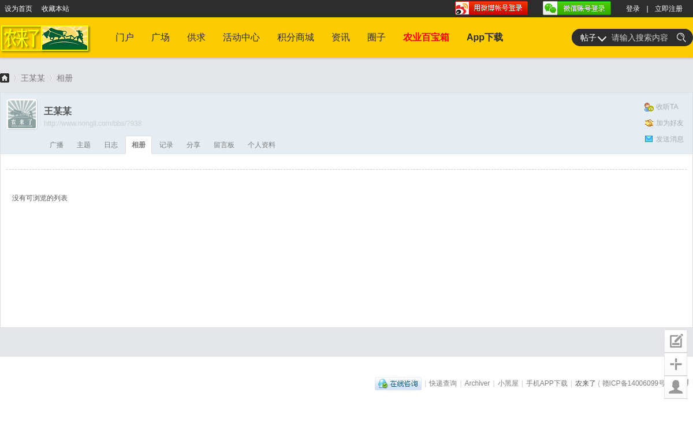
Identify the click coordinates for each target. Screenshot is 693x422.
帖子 (588, 37)
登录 (633, 9)
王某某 (33, 78)
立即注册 (669, 9)
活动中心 (241, 37)
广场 (160, 37)
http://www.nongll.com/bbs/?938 (92, 123)
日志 (111, 145)
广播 (57, 145)
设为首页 (18, 9)
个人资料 (261, 145)
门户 (125, 37)
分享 (193, 145)
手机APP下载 (547, 383)
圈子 (376, 37)
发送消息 (670, 139)
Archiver (477, 383)
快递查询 (443, 383)
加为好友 (670, 123)
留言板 (224, 145)
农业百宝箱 (426, 37)
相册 (65, 78)
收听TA (667, 107)
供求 (196, 37)
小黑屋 (508, 383)
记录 (166, 145)
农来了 (4, 77)
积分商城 (295, 37)
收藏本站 (55, 9)
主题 (84, 145)
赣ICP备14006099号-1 (637, 383)
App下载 (485, 37)
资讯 (340, 37)
